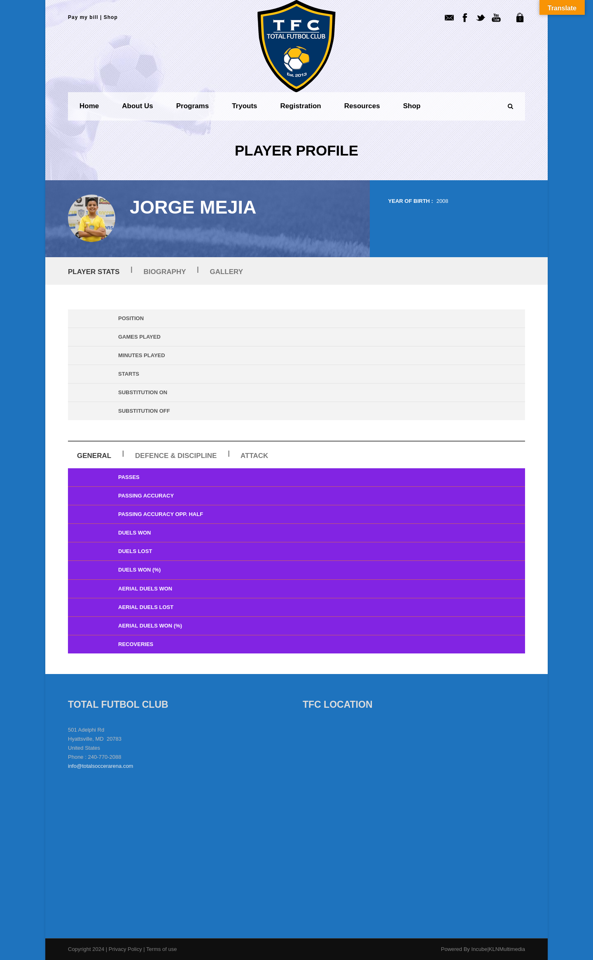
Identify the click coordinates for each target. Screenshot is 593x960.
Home (89, 106)
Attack (254, 456)
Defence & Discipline (176, 456)
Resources (362, 106)
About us (137, 106)
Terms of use (161, 949)
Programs (192, 106)
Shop (111, 17)
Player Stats (93, 272)
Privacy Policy (126, 949)
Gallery (226, 272)
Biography (165, 272)
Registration (300, 106)
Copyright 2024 (86, 949)
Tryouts (244, 106)
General (94, 456)
